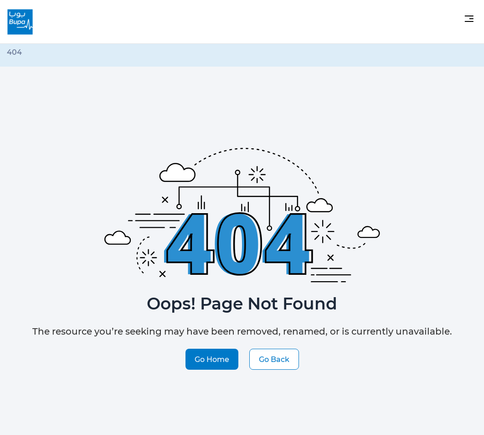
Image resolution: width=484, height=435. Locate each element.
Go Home (212, 359)
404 (14, 52)
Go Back (274, 359)
